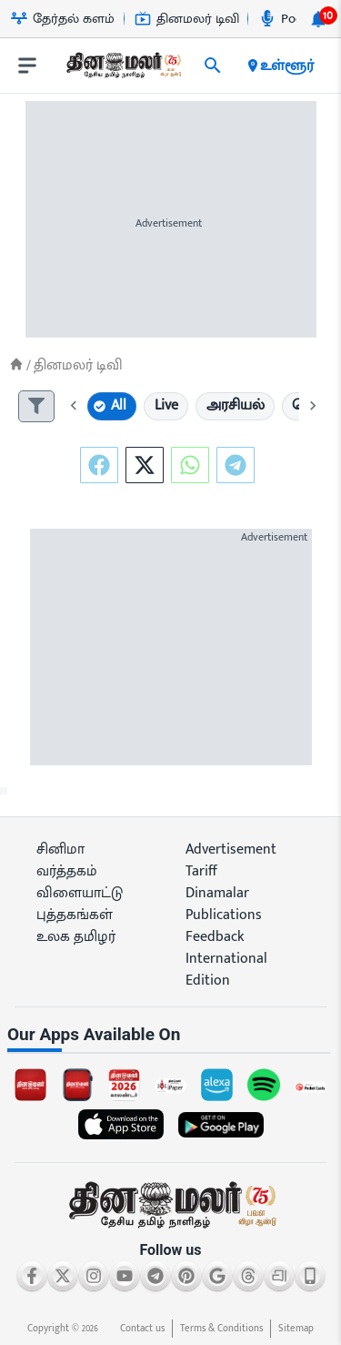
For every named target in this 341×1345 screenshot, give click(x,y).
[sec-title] (170, 1035)
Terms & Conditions (221, 1328)
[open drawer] (27, 65)
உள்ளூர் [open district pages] (279, 65)
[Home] (16, 364)
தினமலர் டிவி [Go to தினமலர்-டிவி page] (187, 18)
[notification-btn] (318, 19)
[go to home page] (123, 69)
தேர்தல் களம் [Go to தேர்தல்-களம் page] (63, 18)
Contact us (142, 1328)
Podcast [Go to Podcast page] (292, 18)
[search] (213, 65)
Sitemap (296, 1328)
